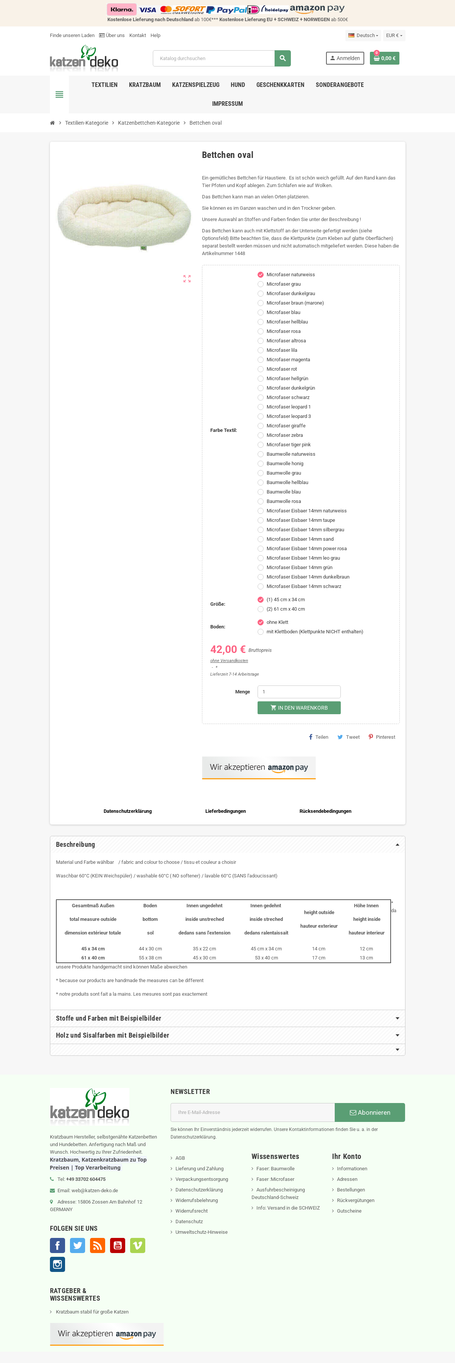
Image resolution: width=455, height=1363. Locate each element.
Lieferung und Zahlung (199, 1168)
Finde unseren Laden (72, 35)
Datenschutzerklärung (199, 1190)
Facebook (57, 1245)
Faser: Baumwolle (275, 1168)
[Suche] (221, 58)
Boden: (217, 627)
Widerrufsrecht (191, 1211)
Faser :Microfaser (275, 1179)
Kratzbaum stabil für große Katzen (92, 1312)
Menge (242, 692)
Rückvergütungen (355, 1200)
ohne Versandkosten (229, 660)
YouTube (117, 1245)
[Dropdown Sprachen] (363, 35)
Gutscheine (349, 1211)
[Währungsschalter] (394, 35)
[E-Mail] (253, 1112)
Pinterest (382, 737)
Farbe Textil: (223, 430)
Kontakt (137, 35)
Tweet (348, 737)
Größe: (217, 604)
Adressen (347, 1179)
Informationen (352, 1168)
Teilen (318, 737)
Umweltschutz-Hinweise (201, 1232)
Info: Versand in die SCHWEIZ (288, 1208)
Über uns (112, 35)
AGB (180, 1158)
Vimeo (137, 1245)
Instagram (57, 1264)
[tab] (227, 844)
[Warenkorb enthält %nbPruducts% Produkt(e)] (384, 58)
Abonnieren (370, 1112)
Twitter (77, 1245)
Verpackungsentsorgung (201, 1179)
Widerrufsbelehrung (196, 1200)
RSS (97, 1245)
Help (155, 35)
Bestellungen (351, 1190)
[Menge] (299, 691)
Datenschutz (189, 1221)
